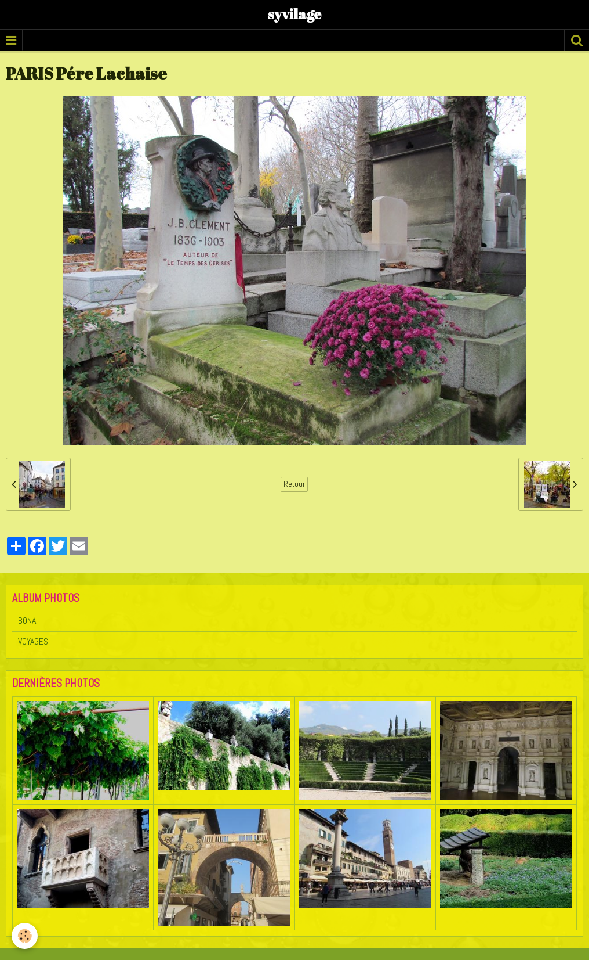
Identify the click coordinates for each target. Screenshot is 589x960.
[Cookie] (25, 936)
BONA (27, 620)
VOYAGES (33, 641)
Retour (294, 484)
